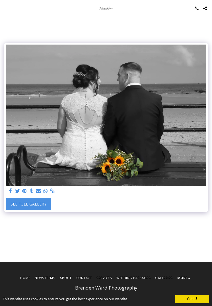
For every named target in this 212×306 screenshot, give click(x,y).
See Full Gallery (28, 204)
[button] (6, 8)
